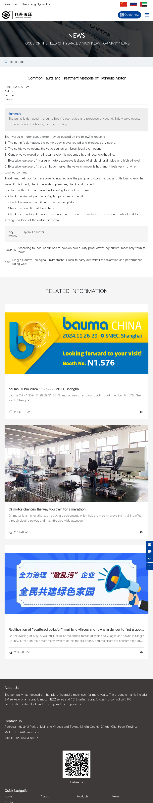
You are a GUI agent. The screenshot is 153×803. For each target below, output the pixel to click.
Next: (8, 262)
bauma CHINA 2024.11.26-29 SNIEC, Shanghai (44, 389)
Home (8, 796)
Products (82, 796)
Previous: (10, 250)
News (115, 796)
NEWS (76, 36)
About (45, 796)
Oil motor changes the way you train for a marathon (47, 509)
